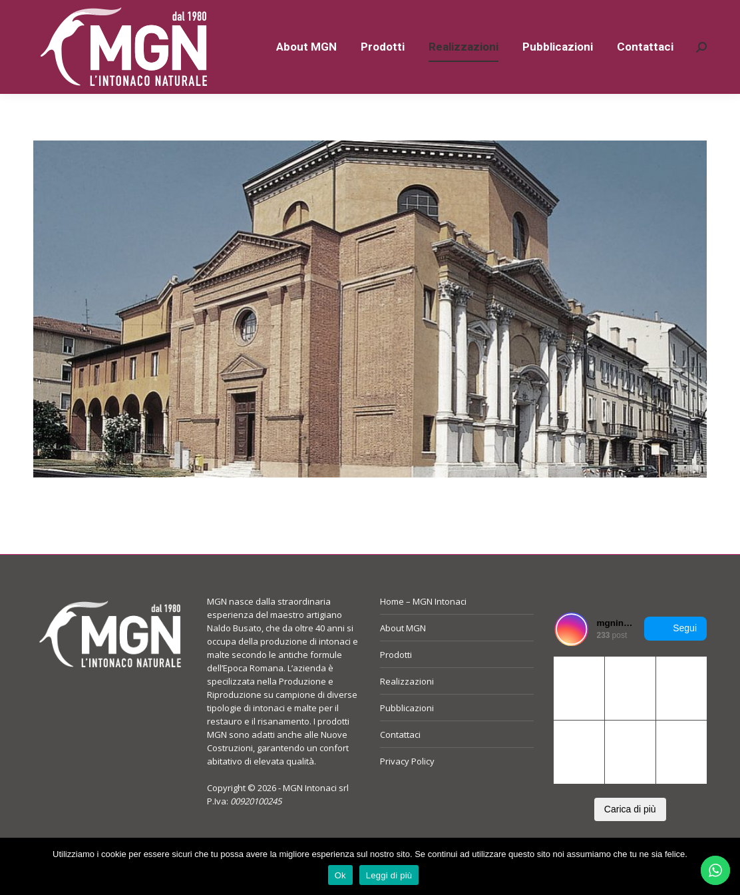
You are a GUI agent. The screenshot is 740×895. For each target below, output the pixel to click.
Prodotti (396, 679)
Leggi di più (389, 875)
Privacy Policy (407, 785)
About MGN (403, 652)
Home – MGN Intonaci (423, 625)
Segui (675, 652)
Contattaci (400, 758)
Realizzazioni (407, 705)
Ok (340, 875)
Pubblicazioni (407, 732)
